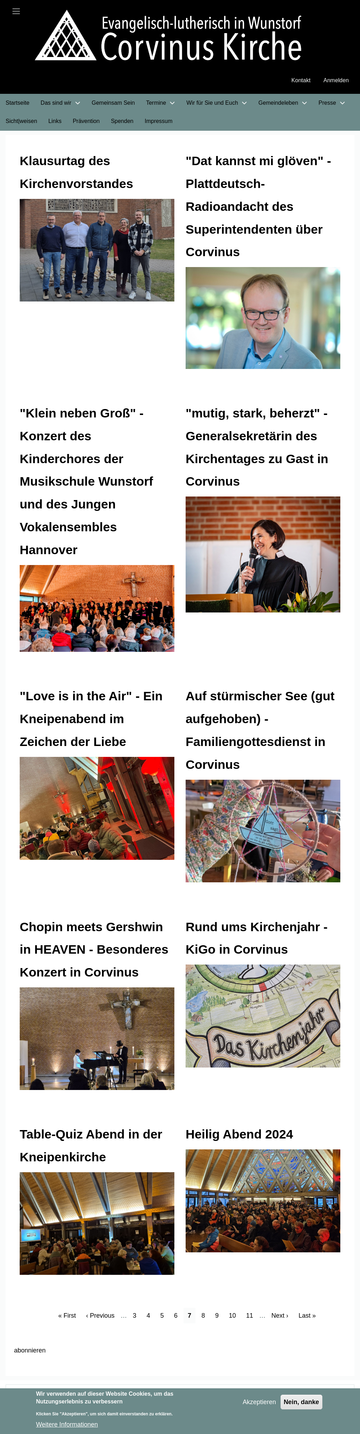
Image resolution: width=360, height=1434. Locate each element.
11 (251, 1314)
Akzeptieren (259, 1402)
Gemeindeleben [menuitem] (278, 103)
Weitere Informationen (67, 1424)
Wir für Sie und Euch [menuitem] (212, 103)
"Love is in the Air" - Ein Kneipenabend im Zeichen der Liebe (92, 719)
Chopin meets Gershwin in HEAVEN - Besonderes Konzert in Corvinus (95, 950)
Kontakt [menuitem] (300, 81)
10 (234, 1314)
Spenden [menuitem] (122, 121)
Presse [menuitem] (327, 103)
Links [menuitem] (55, 121)
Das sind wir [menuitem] (56, 103)
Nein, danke (301, 1402)
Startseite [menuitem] (18, 103)
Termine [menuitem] (156, 103)
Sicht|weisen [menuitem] (21, 121)
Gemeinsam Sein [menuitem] (113, 103)
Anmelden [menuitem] (336, 81)
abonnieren (30, 1350)
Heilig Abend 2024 (240, 1134)
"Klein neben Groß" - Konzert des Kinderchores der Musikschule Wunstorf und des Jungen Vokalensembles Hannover (87, 481)
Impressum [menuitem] (158, 121)
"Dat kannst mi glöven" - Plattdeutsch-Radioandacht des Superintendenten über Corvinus (259, 206)
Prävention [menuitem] (86, 121)
